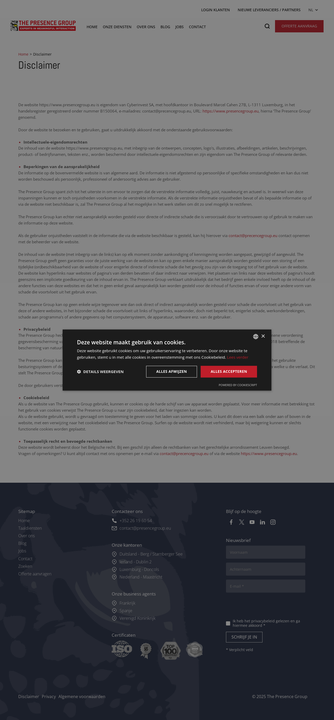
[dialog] (167, 360)
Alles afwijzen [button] (171, 371)
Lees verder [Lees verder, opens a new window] (237, 357)
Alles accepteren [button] (229, 371)
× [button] (263, 336)
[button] (100, 371)
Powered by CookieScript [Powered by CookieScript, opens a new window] (238, 385)
